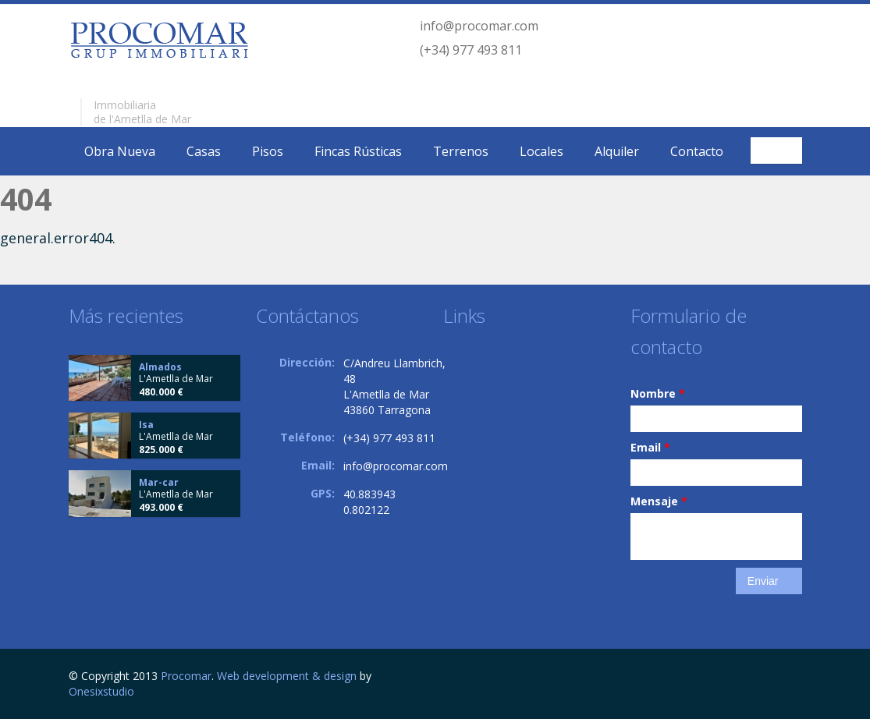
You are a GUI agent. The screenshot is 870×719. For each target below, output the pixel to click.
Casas (203, 151)
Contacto (696, 151)
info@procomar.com (479, 25)
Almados (160, 367)
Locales (541, 151)
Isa (146, 424)
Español (778, 150)
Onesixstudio (101, 691)
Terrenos (460, 151)
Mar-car (159, 482)
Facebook (798, 678)
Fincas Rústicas (358, 151)
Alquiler (617, 151)
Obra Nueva (119, 151)
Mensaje (658, 501)
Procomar (186, 675)
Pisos (267, 151)
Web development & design (287, 675)
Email (650, 447)
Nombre (657, 393)
